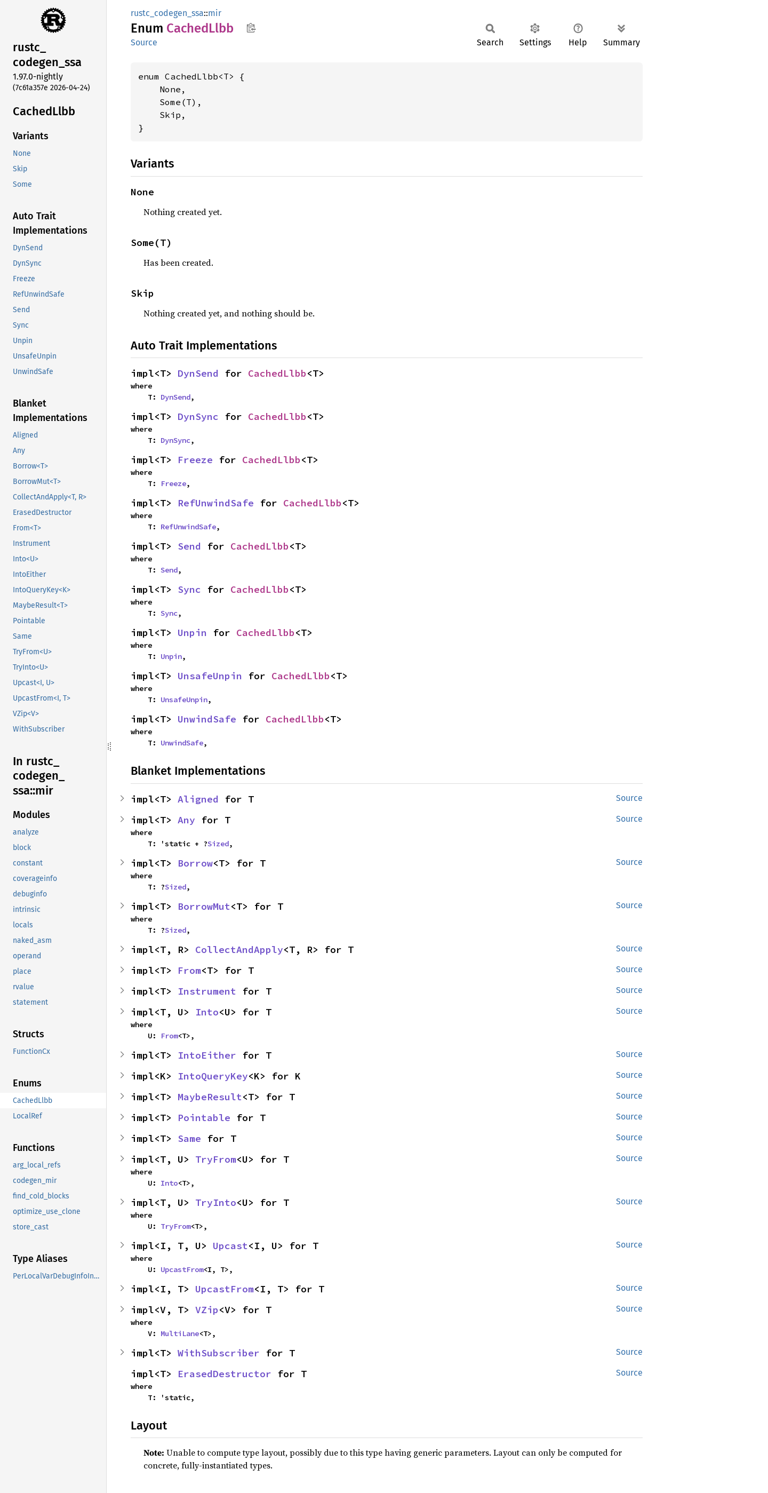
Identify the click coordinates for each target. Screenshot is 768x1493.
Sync (189, 589)
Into (207, 1012)
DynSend (198, 373)
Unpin (192, 632)
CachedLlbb (277, 373)
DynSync (198, 416)
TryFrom (215, 1159)
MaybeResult (210, 1097)
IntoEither (207, 1055)
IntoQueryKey (213, 1076)
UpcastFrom (182, 1269)
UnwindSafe (207, 719)
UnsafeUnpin (210, 676)
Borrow (195, 863)
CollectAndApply (239, 949)
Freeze (195, 460)
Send (189, 546)
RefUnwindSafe (216, 503)
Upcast (230, 1246)
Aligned (198, 799)
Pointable (204, 1117)
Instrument (207, 991)
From (189, 970)
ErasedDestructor (224, 1374)
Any (186, 820)
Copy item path (251, 28)
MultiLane (180, 1333)
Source (144, 42)
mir (214, 13)
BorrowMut (204, 906)
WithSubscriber (219, 1353)
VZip (207, 1310)
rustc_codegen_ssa (167, 13)
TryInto (215, 1202)
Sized (218, 843)
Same (189, 1138)
